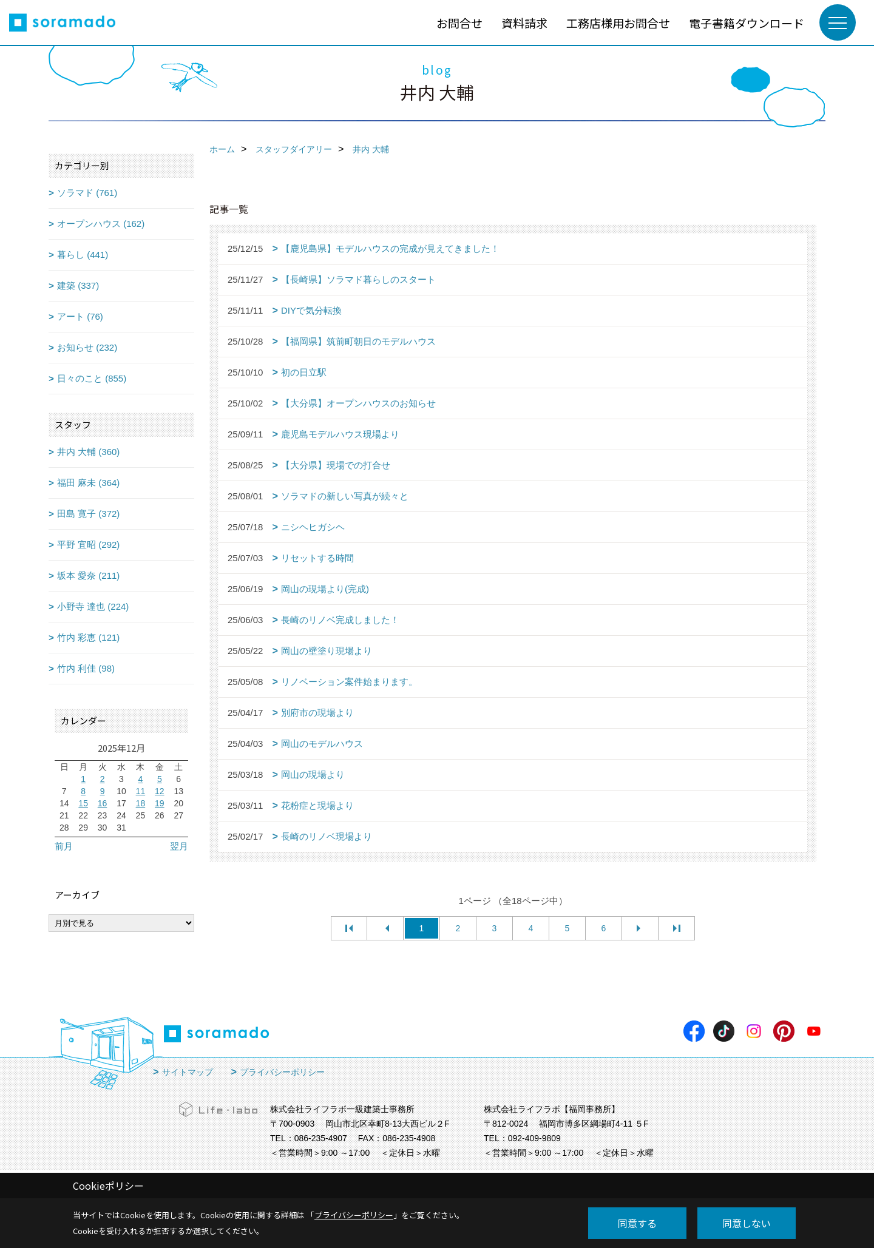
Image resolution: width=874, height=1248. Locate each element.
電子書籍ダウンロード (746, 23)
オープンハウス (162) (100, 223)
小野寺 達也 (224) (93, 606)
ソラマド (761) (87, 192)
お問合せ (459, 23)
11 (141, 791)
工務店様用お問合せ (618, 23)
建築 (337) (78, 285)
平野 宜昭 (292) (88, 544)
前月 (64, 846)
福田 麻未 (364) (88, 482)
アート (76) (80, 316)
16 (102, 803)
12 (159, 791)
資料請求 (524, 23)
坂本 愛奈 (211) (88, 575)
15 (83, 803)
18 (141, 803)
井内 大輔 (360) (88, 452)
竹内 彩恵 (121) (88, 637)
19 (159, 803)
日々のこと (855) (91, 378)
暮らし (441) (82, 254)
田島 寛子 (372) (88, 513)
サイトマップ (187, 1072)
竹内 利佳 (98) (86, 668)
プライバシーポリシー (282, 1072)
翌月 (179, 846)
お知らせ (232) (87, 347)
